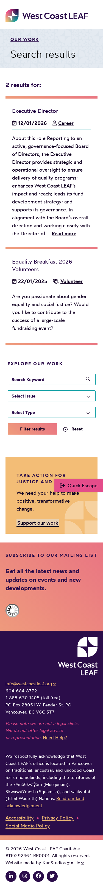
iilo (77, 862)
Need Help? (55, 737)
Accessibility (19, 818)
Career (66, 123)
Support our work (37, 522)
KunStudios (54, 862)
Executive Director (35, 110)
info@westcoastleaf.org (28, 683)
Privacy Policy (58, 818)
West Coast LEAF (46, 15)
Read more (64, 233)
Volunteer (71, 281)
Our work (24, 39)
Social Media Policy (27, 826)
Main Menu (94, 15)
